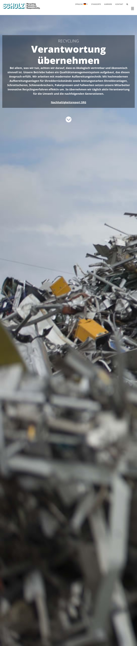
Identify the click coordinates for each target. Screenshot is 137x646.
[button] (6, 640)
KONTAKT (119, 4)
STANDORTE (96, 4)
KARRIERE (108, 4)
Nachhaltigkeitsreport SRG (68, 102)
